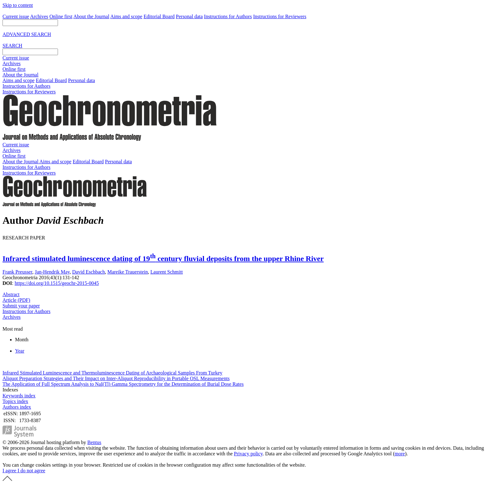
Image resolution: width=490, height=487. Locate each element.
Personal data (189, 16)
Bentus (94, 442)
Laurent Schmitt (166, 272)
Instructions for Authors (228, 16)
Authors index (17, 407)
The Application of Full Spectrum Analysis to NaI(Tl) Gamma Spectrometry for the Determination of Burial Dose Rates (123, 384)
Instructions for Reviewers (279, 16)
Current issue (16, 16)
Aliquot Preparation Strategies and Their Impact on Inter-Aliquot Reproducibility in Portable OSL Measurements (116, 378)
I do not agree (31, 470)
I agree (10, 470)
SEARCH (12, 45)
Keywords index (19, 395)
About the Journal (91, 16)
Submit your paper (21, 305)
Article (16, 300)
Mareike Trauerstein (127, 272)
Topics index (15, 401)
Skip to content (18, 5)
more (400, 453)
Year (19, 350)
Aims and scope (126, 16)
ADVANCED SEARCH (27, 34)
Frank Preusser (17, 272)
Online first (61, 16)
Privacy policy (248, 453)
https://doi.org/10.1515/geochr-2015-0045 (57, 283)
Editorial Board (159, 16)
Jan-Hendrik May (52, 272)
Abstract (11, 294)
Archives (39, 16)
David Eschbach (88, 272)
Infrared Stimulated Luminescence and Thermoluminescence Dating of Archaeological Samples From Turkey (112, 372)
